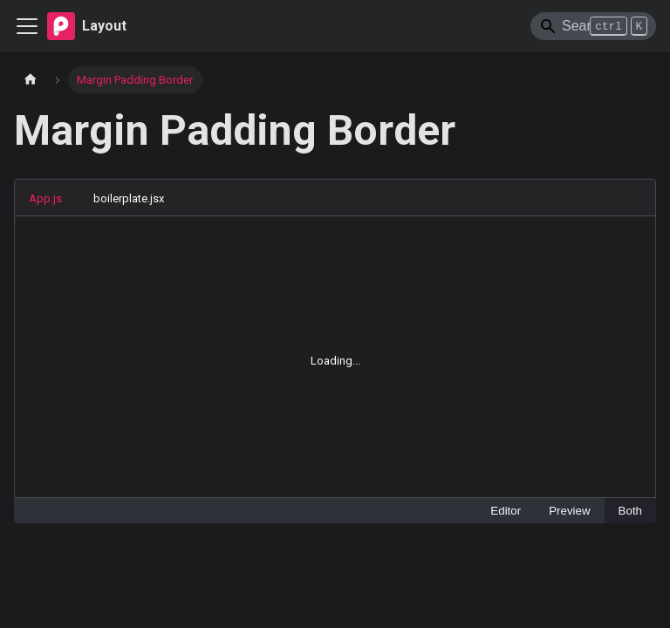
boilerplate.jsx (128, 198)
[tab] (54, 198)
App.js (45, 198)
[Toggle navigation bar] (27, 26)
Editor (505, 510)
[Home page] (30, 79)
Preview (569, 510)
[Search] (593, 26)
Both (630, 510)
